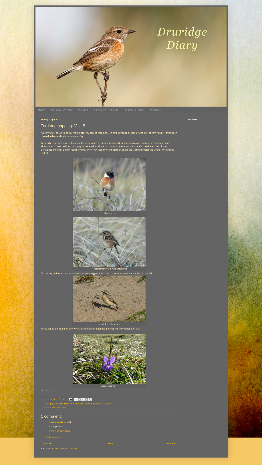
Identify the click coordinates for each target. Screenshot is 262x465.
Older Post (171, 443)
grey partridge (56, 403)
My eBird (83, 109)
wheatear (100, 403)
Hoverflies (155, 109)
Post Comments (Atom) (65, 448)
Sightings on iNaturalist (106, 109)
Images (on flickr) (134, 109)
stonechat (83, 403)
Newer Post (47, 443)
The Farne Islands (57, 422)
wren (108, 403)
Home (41, 109)
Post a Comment (53, 437)
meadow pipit (70, 403)
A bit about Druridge (61, 109)
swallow (92, 403)
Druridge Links (59, 407)
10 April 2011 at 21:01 (59, 430)
